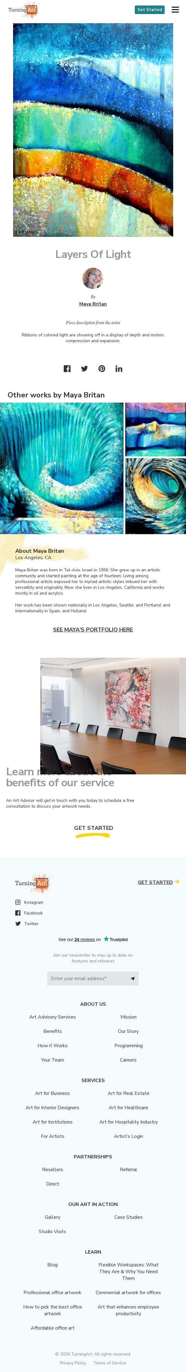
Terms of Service (109, 1363)
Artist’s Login (128, 1136)
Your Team (52, 1060)
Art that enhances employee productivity (128, 1310)
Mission (128, 1017)
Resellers (52, 1169)
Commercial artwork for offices (128, 1292)
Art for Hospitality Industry (128, 1122)
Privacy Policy (73, 1363)
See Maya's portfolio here (93, 629)
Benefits (52, 1031)
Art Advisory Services (52, 1017)
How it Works (53, 1045)
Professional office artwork (52, 1292)
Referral (128, 1169)
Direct (52, 1184)
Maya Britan (93, 304)
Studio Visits (52, 1231)
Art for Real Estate (128, 1093)
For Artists (52, 1136)
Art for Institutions (53, 1122)
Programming (128, 1045)
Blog (52, 1265)
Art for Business (52, 1093)
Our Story (128, 1031)
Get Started (150, 10)
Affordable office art (52, 1328)
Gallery (52, 1217)
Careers (128, 1060)
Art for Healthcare (128, 1107)
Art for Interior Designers (52, 1107)
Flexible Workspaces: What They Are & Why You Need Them (128, 1272)
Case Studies (128, 1217)
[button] (175, 10)
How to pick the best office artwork (52, 1310)
